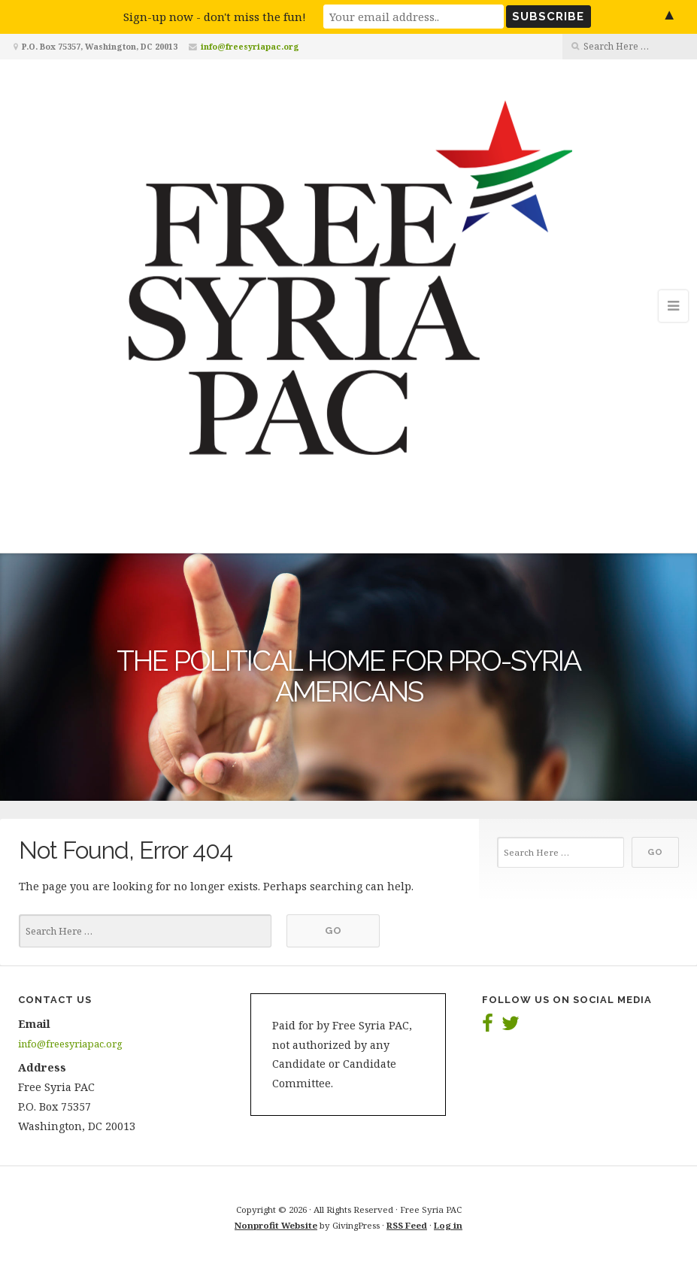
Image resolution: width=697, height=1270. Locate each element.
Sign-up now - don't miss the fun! (214, 16)
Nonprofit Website (276, 1225)
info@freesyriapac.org (250, 46)
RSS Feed (406, 1225)
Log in (448, 1225)
